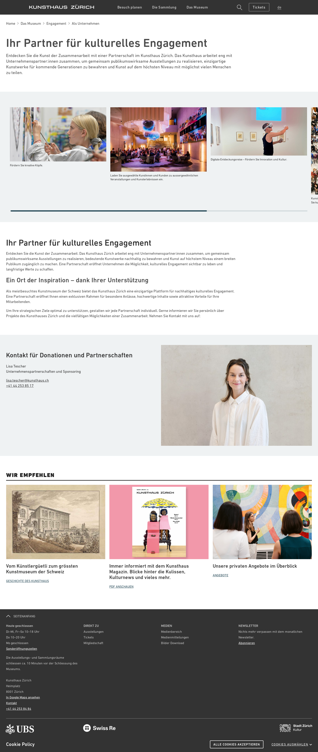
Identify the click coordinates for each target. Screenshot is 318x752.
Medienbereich (171, 631)
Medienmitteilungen (175, 637)
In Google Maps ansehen (23, 697)
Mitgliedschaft (93, 643)
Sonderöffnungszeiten (21, 648)
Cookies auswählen (292, 744)
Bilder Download (172, 643)
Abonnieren (246, 643)
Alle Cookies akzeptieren (236, 744)
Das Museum (31, 23)
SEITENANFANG (20, 616)
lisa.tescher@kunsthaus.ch (27, 380)
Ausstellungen (94, 631)
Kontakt (11, 703)
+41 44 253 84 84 (18, 708)
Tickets (89, 637)
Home (10, 23)
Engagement (56, 23)
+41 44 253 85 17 (20, 386)
